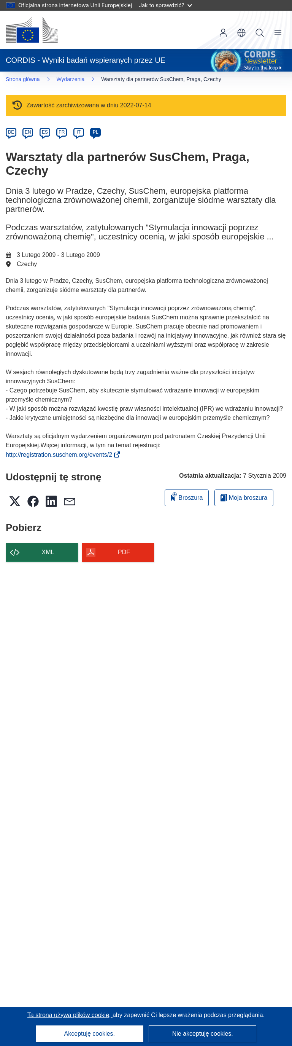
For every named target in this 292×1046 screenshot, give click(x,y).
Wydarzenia (71, 79)
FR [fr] (62, 132)
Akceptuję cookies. (89, 1033)
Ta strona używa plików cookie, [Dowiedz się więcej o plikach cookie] (70, 1015)
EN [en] (28, 132)
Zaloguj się (223, 32)
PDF (124, 552)
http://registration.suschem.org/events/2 (61, 454)
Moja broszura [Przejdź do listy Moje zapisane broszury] (244, 497)
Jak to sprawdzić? (165, 5)
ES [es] (45, 132)
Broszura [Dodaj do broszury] (187, 496)
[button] (241, 32)
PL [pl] (95, 132)
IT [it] (78, 132)
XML (48, 552)
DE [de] (11, 132)
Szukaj (259, 32)
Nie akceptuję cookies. (202, 1033)
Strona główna (23, 79)
